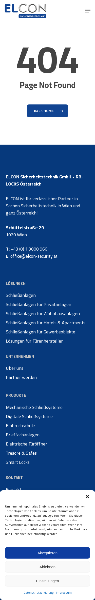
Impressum (64, 592)
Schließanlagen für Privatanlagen (38, 304)
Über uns (14, 368)
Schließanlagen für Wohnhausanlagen (43, 313)
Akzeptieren (47, 553)
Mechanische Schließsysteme (34, 407)
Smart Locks (18, 462)
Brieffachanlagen (23, 434)
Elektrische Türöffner (26, 444)
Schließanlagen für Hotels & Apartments (45, 322)
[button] (87, 496)
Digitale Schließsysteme (29, 416)
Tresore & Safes (21, 453)
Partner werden (21, 377)
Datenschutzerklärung (38, 592)
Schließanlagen (21, 295)
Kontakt (13, 489)
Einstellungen (47, 581)
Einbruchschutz (20, 425)
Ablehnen (47, 567)
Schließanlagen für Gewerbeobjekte (40, 331)
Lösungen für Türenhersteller (34, 341)
